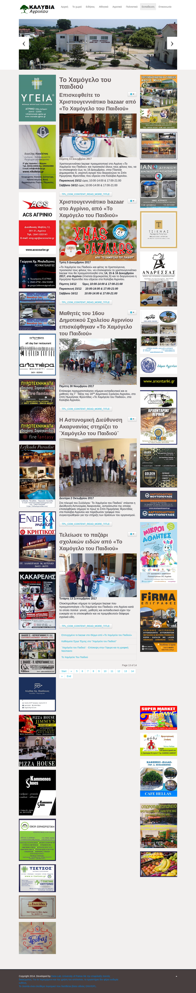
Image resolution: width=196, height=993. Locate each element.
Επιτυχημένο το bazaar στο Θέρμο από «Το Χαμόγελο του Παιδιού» (97, 635)
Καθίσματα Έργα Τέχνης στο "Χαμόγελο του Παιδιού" (89, 641)
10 (105, 671)
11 (112, 671)
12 (119, 671)
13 (125, 671)
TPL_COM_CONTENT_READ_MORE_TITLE (86, 194)
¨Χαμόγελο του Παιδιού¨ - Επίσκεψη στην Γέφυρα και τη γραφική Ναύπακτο (94, 649)
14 (132, 671)
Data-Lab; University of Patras (67, 976)
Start (64, 671)
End (69, 676)
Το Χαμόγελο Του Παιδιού (74, 657)
